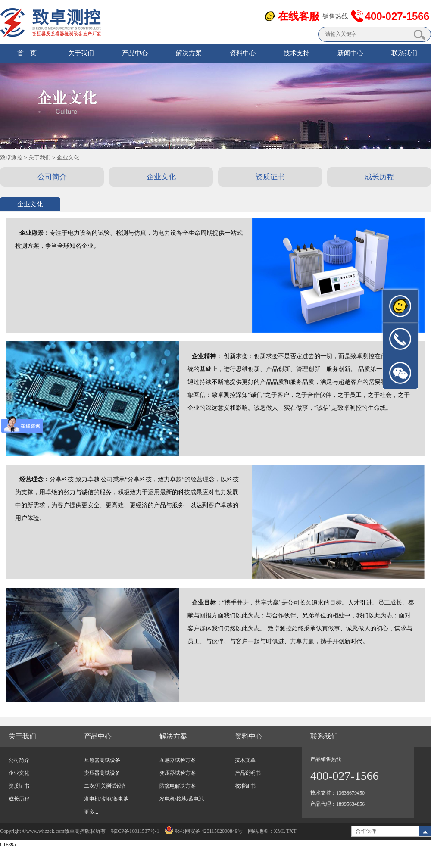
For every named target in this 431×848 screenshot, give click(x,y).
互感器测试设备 (102, 760)
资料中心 (243, 53)
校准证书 (245, 786)
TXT (291, 831)
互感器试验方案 (177, 760)
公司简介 (19, 760)
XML (279, 831)
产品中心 (135, 53)
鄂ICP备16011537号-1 (135, 831)
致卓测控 (11, 157)
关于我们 (81, 53)
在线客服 (298, 16)
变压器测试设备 (102, 773)
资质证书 (19, 786)
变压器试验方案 (177, 773)
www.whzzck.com (45, 831)
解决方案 (189, 53)
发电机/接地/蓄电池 (106, 799)
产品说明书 (248, 773)
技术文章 (245, 760)
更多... (91, 812)
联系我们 (404, 53)
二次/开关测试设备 (105, 786)
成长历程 (19, 799)
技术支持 (296, 53)
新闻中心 (350, 53)
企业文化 (68, 157)
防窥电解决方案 (177, 786)
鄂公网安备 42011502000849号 (204, 831)
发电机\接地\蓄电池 (181, 799)
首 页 (27, 53)
